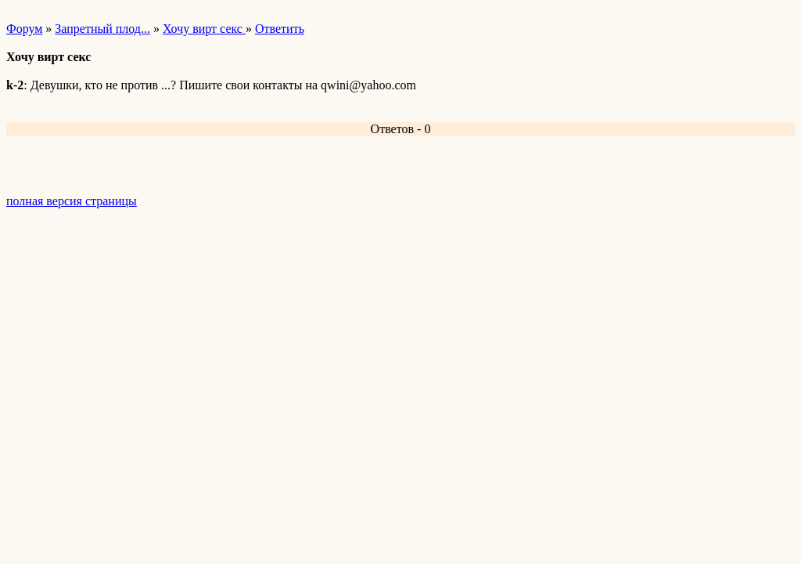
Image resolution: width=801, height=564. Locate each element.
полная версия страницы (71, 201)
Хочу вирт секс (204, 28)
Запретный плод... (102, 28)
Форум (24, 28)
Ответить (279, 28)
